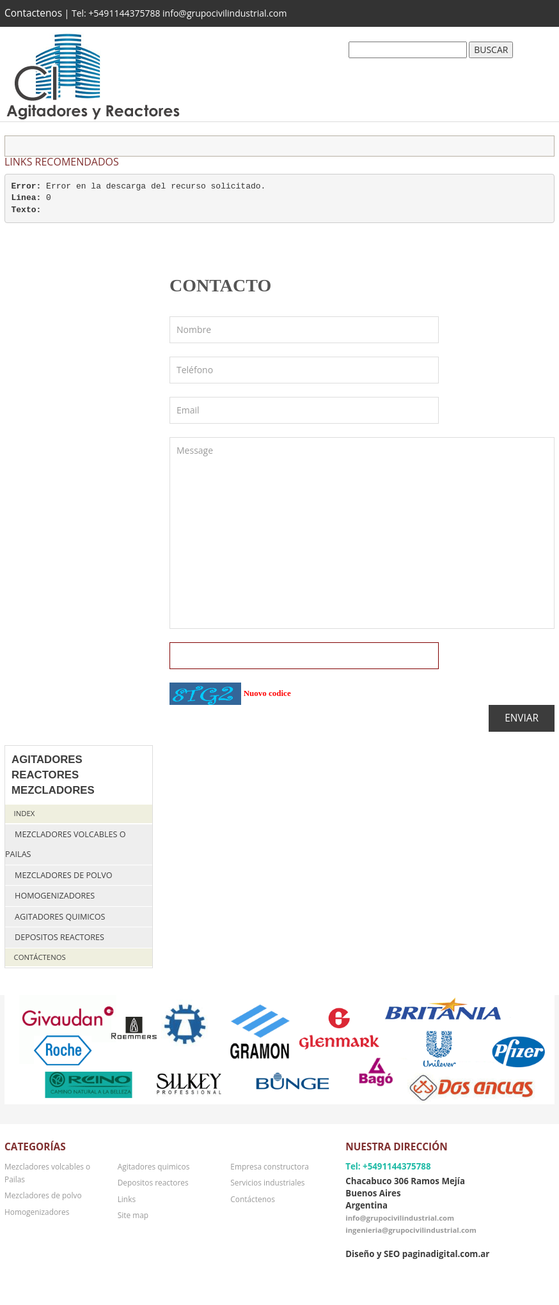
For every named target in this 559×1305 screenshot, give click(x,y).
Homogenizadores (55, 895)
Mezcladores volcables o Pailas (65, 844)
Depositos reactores (59, 937)
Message (362, 533)
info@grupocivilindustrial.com (399, 1218)
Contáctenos (40, 957)
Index (24, 813)
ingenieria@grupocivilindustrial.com (410, 1230)
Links (127, 1199)
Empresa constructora (269, 1166)
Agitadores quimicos (60, 916)
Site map (133, 1215)
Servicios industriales (267, 1182)
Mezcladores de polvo (64, 875)
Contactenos (33, 13)
